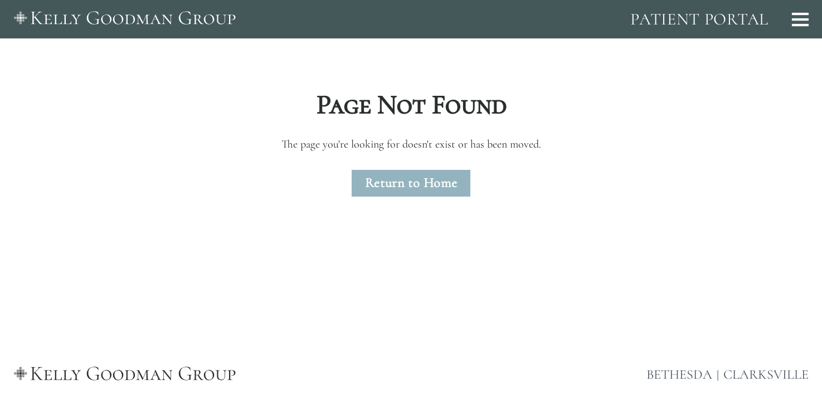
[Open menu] (800, 19)
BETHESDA (679, 374)
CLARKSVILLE (766, 374)
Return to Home (411, 183)
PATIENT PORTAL (699, 19)
